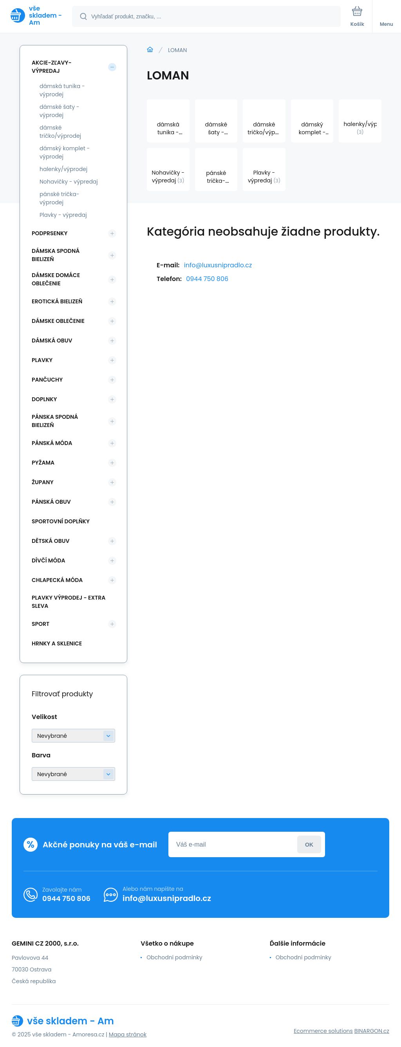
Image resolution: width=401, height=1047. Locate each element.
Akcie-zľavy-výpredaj (52, 67)
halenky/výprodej (63, 169)
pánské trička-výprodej (59, 198)
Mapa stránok (127, 1034)
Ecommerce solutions (323, 1031)
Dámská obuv (52, 340)
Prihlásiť (309, 844)
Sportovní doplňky (61, 521)
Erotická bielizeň (57, 301)
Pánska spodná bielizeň (55, 421)
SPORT (40, 624)
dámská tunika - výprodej (62, 90)
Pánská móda (52, 443)
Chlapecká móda (57, 580)
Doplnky (44, 399)
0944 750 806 (207, 278)
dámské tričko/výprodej (60, 132)
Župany (43, 482)
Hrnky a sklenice (57, 643)
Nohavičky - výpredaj (69, 182)
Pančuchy (47, 380)
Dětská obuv (50, 541)
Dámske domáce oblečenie (56, 279)
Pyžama (43, 463)
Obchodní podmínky (174, 957)
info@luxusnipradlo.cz (218, 265)
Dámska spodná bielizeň (55, 255)
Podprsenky (49, 233)
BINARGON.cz (371, 1031)
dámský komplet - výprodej (65, 152)
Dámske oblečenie (58, 321)
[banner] (36, 15)
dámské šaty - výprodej (59, 111)
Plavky (42, 360)
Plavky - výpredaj (63, 215)
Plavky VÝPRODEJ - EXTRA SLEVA (68, 602)
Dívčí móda (48, 560)
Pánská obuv (51, 502)
